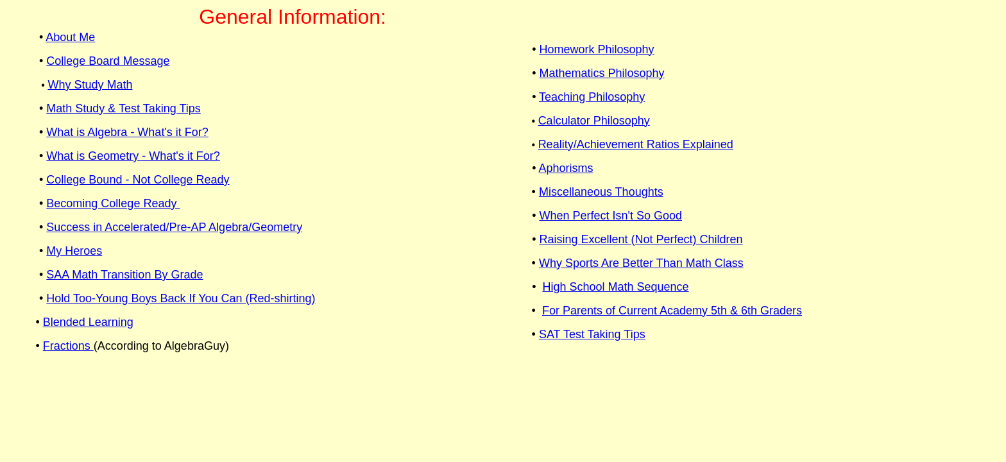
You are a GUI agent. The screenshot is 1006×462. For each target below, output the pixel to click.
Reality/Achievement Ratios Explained (635, 144)
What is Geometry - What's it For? (133, 156)
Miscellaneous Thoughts (601, 191)
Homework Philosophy (596, 49)
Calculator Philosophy (594, 120)
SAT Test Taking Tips (592, 334)
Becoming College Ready (113, 203)
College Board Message (107, 61)
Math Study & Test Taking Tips (123, 108)
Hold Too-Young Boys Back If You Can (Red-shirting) (180, 298)
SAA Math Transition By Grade (124, 274)
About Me (70, 37)
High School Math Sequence (615, 286)
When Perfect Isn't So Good (610, 215)
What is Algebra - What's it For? (127, 132)
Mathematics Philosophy (601, 73)
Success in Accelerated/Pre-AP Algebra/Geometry (174, 227)
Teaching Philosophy (592, 96)
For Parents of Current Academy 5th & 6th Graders (672, 310)
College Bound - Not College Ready (137, 179)
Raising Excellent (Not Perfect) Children (640, 239)
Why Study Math (89, 84)
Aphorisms (565, 168)
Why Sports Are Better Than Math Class (641, 263)
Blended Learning (88, 322)
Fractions (68, 345)
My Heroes (74, 250)
